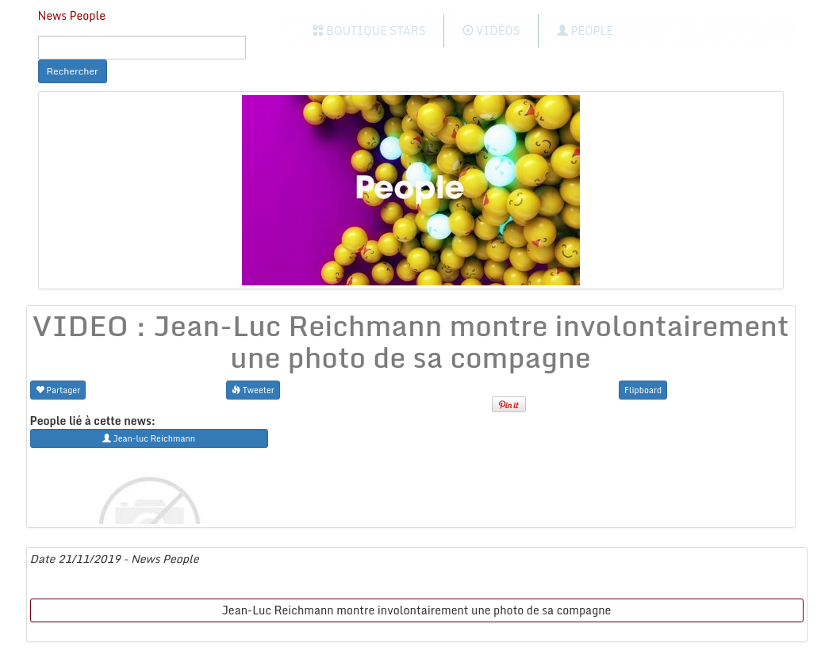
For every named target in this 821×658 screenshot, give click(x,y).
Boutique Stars (369, 30)
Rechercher (72, 70)
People (585, 30)
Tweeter (253, 389)
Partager (58, 389)
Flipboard (643, 389)
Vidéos (491, 30)
